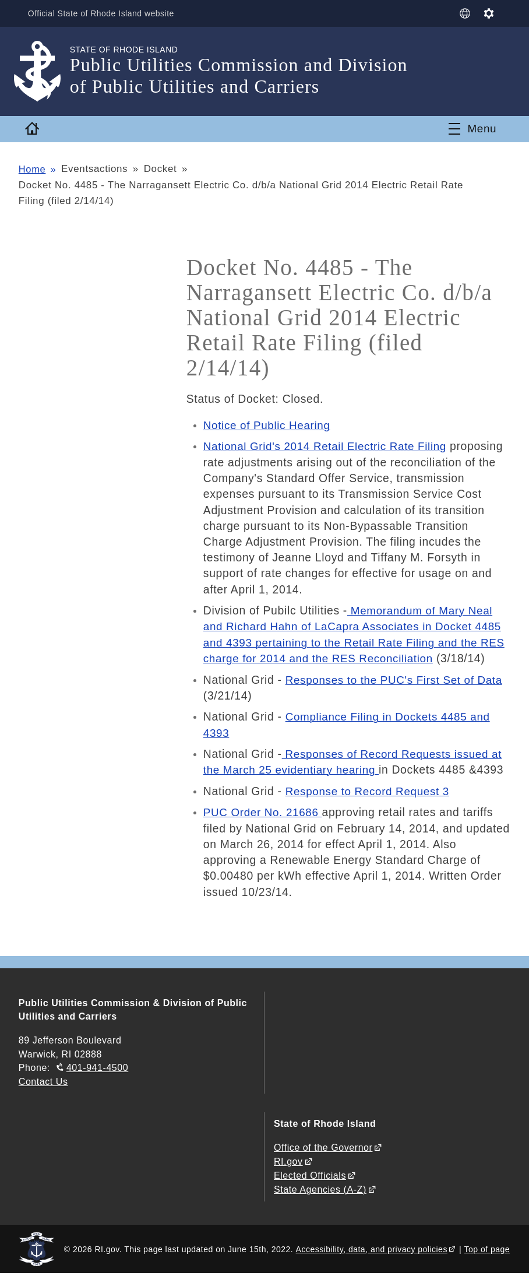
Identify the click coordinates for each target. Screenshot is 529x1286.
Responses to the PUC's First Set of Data (396, 694)
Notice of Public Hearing (268, 425)
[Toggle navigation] (472, 129)
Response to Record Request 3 (369, 806)
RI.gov (288, 1175)
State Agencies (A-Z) (320, 1202)
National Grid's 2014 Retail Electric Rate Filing (328, 446)
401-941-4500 (97, 1082)
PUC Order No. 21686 (264, 827)
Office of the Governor (323, 1161)
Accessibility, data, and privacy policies (371, 1261)
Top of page (487, 1261)
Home (33, 168)
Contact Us (43, 1096)
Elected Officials (310, 1188)
